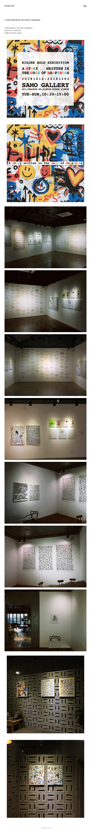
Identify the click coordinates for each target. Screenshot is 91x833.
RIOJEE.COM (9, 6)
